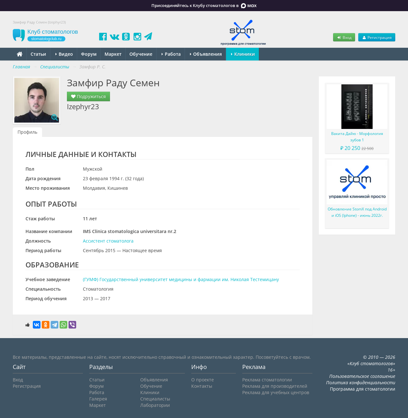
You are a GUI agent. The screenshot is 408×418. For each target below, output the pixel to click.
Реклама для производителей (274, 386)
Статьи (38, 54)
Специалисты (155, 399)
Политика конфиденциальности (360, 382)
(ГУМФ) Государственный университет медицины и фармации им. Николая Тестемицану (181, 279)
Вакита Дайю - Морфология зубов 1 (357, 137)
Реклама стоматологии (267, 380)
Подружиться (88, 96)
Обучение (140, 54)
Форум (89, 54)
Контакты (201, 386)
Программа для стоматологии (362, 389)
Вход (344, 37)
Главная (21, 67)
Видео (64, 54)
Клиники (243, 54)
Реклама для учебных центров (275, 392)
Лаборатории (155, 405)
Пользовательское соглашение (362, 376)
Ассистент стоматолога (108, 241)
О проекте (202, 380)
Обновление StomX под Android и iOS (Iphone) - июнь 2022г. (357, 212)
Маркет (113, 54)
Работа (171, 54)
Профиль (27, 132)
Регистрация (377, 37)
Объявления (206, 54)
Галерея (98, 399)
